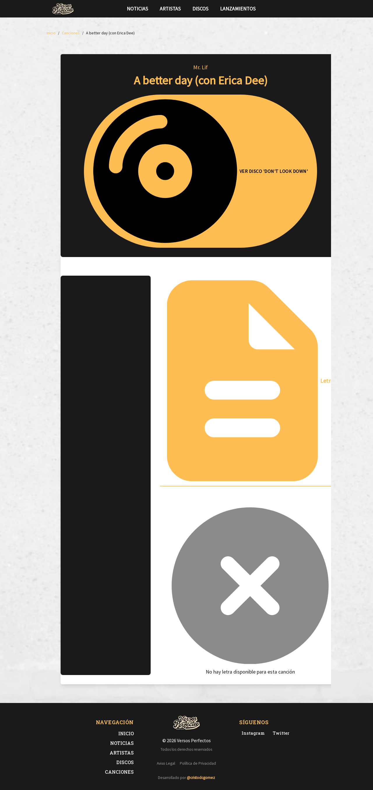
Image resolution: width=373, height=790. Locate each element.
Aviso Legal (166, 763)
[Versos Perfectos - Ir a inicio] (63, 8)
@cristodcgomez (201, 777)
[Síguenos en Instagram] (319, 8)
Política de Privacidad (198, 763)
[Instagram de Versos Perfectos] (252, 733)
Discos (200, 9)
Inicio (126, 733)
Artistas (170, 9)
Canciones (119, 772)
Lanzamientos (238, 9)
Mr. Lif (200, 67)
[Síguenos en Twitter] (310, 8)
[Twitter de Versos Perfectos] (279, 733)
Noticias (137, 9)
